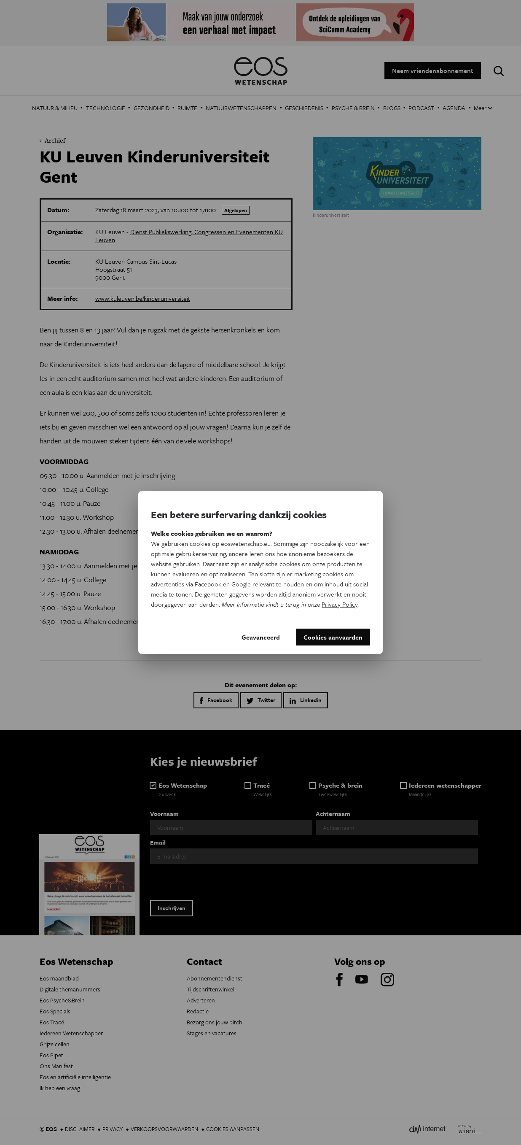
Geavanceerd (261, 637)
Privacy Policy (339, 604)
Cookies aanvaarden (333, 637)
